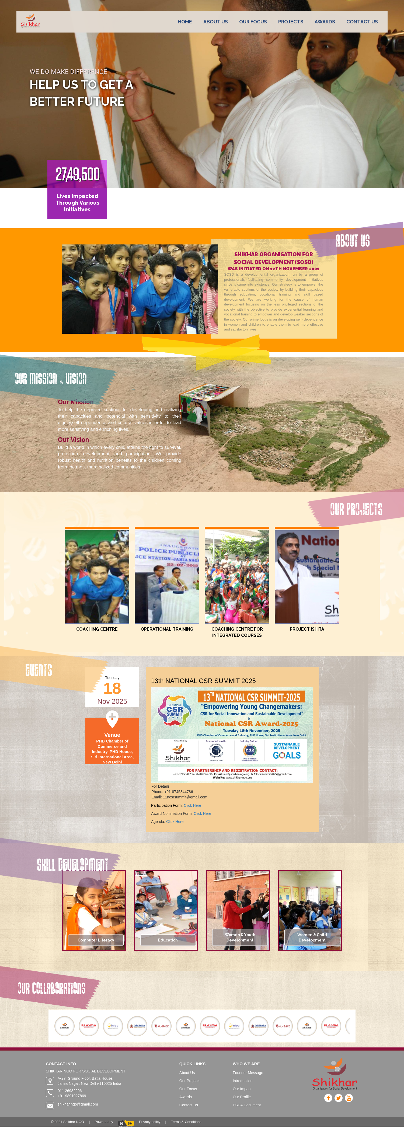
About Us (187, 1073)
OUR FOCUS (253, 21)
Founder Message (248, 1073)
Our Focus (188, 1089)
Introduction (242, 1081)
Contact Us (188, 1105)
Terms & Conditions (186, 1122)
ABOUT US (215, 21)
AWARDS (325, 21)
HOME (185, 21)
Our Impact (242, 1089)
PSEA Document (247, 1105)
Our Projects (189, 1081)
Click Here (192, 805)
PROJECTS (290, 21)
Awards (185, 1097)
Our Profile (242, 1097)
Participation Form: (167, 805)
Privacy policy (149, 1122)
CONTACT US (362, 21)
